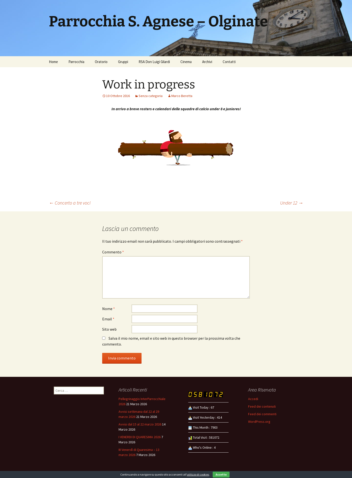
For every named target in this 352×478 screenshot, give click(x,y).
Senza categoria (151, 96)
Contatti (229, 61)
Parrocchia (76, 61)
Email (108, 318)
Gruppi (123, 61)
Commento (113, 252)
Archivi (207, 61)
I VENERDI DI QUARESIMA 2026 (140, 437)
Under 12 (291, 203)
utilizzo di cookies (198, 474)
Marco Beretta (181, 96)
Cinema (186, 61)
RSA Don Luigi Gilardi (154, 61)
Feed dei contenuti (262, 406)
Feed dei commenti (262, 414)
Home (53, 61)
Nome (108, 308)
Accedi (253, 399)
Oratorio (101, 61)
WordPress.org (259, 421)
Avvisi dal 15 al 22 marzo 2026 (140, 424)
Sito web (109, 329)
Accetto (221, 474)
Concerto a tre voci (69, 203)
